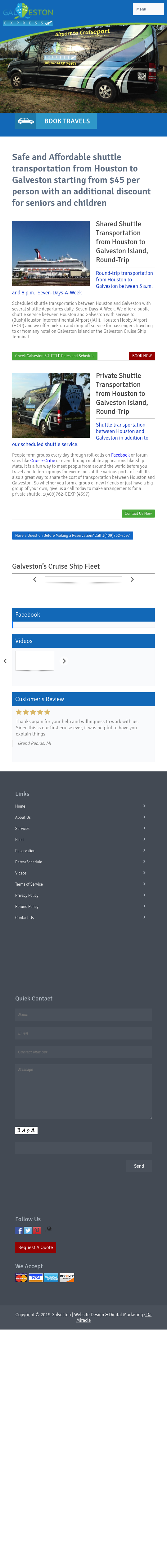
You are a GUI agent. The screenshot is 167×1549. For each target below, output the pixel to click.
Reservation (25, 850)
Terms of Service (29, 884)
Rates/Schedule (28, 862)
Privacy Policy (26, 895)
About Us (23, 817)
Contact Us (24, 917)
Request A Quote (35, 1247)
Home (20, 806)
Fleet (19, 839)
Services (22, 828)
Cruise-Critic (42, 460)
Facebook (120, 455)
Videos (20, 873)
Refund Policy (26, 906)
